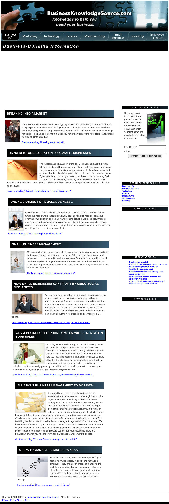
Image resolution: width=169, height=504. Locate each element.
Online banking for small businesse (41, 201)
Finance (125, 193)
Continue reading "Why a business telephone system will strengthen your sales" (53, 374)
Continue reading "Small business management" (51, 273)
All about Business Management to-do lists (55, 385)
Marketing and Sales (130, 189)
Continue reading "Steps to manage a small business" (43, 485)
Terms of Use (23, 500)
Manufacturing (128, 196)
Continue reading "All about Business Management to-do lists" (46, 439)
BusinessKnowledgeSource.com (43, 497)
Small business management (36, 244)
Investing (126, 201)
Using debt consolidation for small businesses (50, 153)
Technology (127, 191)
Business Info (128, 186)
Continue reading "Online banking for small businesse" (35, 233)
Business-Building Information (41, 46)
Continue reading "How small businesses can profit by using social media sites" (51, 322)
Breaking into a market (27, 113)
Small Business (128, 198)
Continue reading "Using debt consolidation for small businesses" (39, 191)
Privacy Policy (9, 500)
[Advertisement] (56, 79)
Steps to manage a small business (48, 450)
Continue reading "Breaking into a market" (43, 142)
